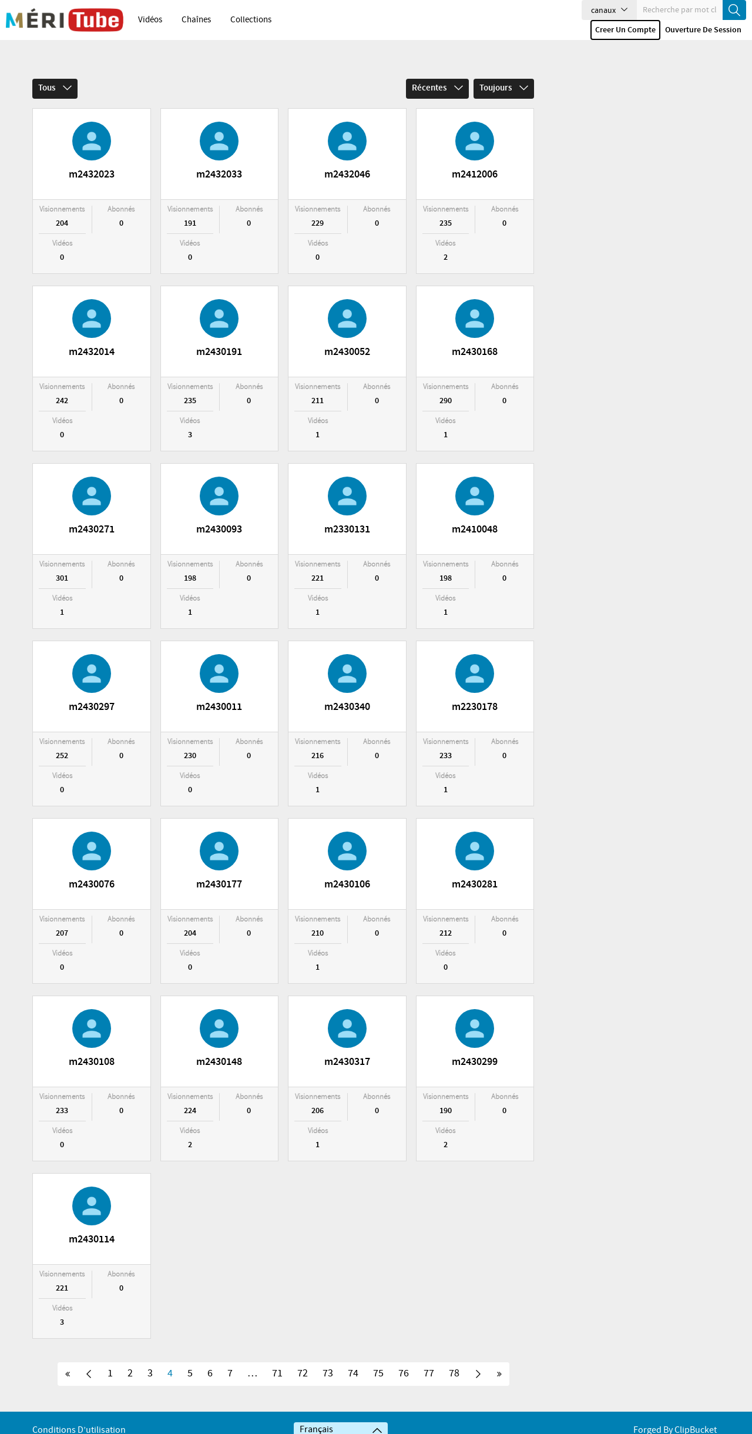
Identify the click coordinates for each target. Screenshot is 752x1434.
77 (429, 1358)
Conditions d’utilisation (79, 1415)
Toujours (503, 73)
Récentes (437, 73)
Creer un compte (625, 30)
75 (378, 1358)
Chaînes (196, 20)
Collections (250, 20)
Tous (55, 73)
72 (302, 1358)
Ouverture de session (703, 30)
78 (454, 1358)
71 (277, 1358)
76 (403, 1358)
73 (328, 1358)
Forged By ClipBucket (675, 1415)
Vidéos (150, 20)
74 (353, 1358)
